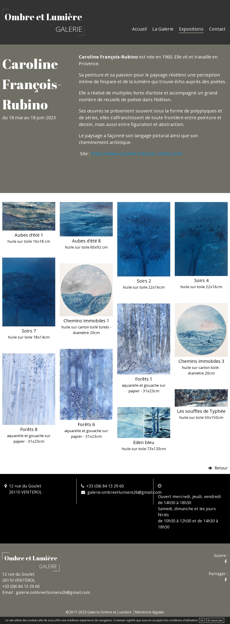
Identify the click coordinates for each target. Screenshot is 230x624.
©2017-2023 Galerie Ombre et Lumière (98, 612)
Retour (220, 468)
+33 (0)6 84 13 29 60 (105, 486)
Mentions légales (149, 612)
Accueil (139, 29)
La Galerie (162, 29)
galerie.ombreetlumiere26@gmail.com (124, 492)
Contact (217, 29)
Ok (201, 620)
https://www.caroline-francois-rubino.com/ (137, 153)
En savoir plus (215, 620)
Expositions (191, 29)
